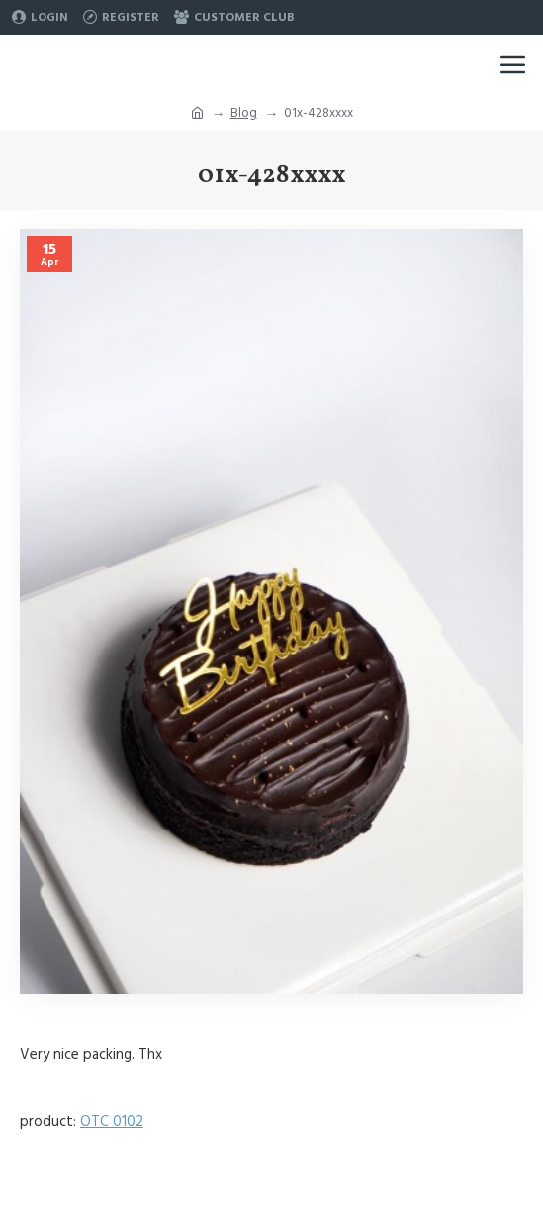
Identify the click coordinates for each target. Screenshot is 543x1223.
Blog (243, 113)
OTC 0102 (111, 1121)
